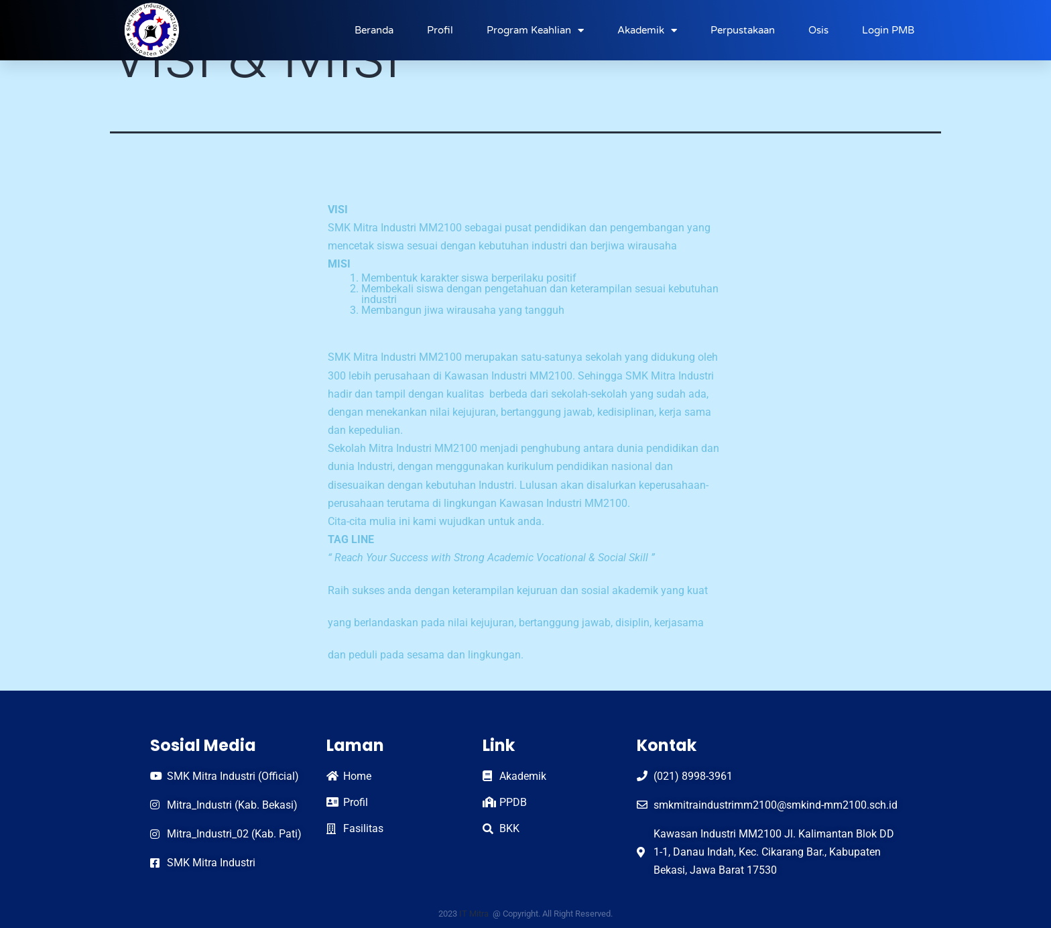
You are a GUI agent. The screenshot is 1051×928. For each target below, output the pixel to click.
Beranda (374, 30)
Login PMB (888, 30)
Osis (818, 30)
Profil (440, 30)
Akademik (647, 30)
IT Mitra (475, 914)
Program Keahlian (535, 30)
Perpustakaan (742, 30)
